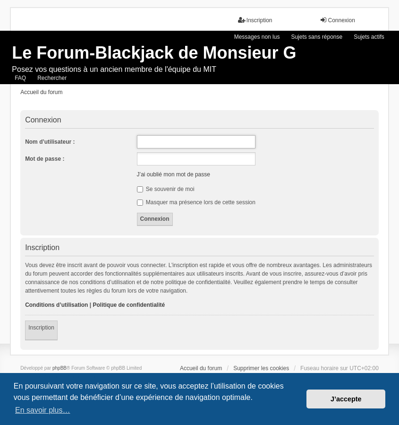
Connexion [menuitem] (337, 20)
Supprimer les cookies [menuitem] (261, 368)
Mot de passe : (44, 159)
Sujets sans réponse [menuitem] (316, 37)
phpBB (59, 368)
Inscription (41, 327)
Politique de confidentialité (129, 305)
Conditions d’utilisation (56, 305)
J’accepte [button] (346, 399)
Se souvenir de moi (166, 189)
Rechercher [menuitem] (52, 78)
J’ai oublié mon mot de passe (173, 174)
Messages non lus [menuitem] (257, 37)
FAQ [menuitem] (20, 78)
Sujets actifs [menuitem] (369, 37)
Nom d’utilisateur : (50, 142)
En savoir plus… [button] (42, 410)
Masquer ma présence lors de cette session (196, 202)
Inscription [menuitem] (255, 20)
